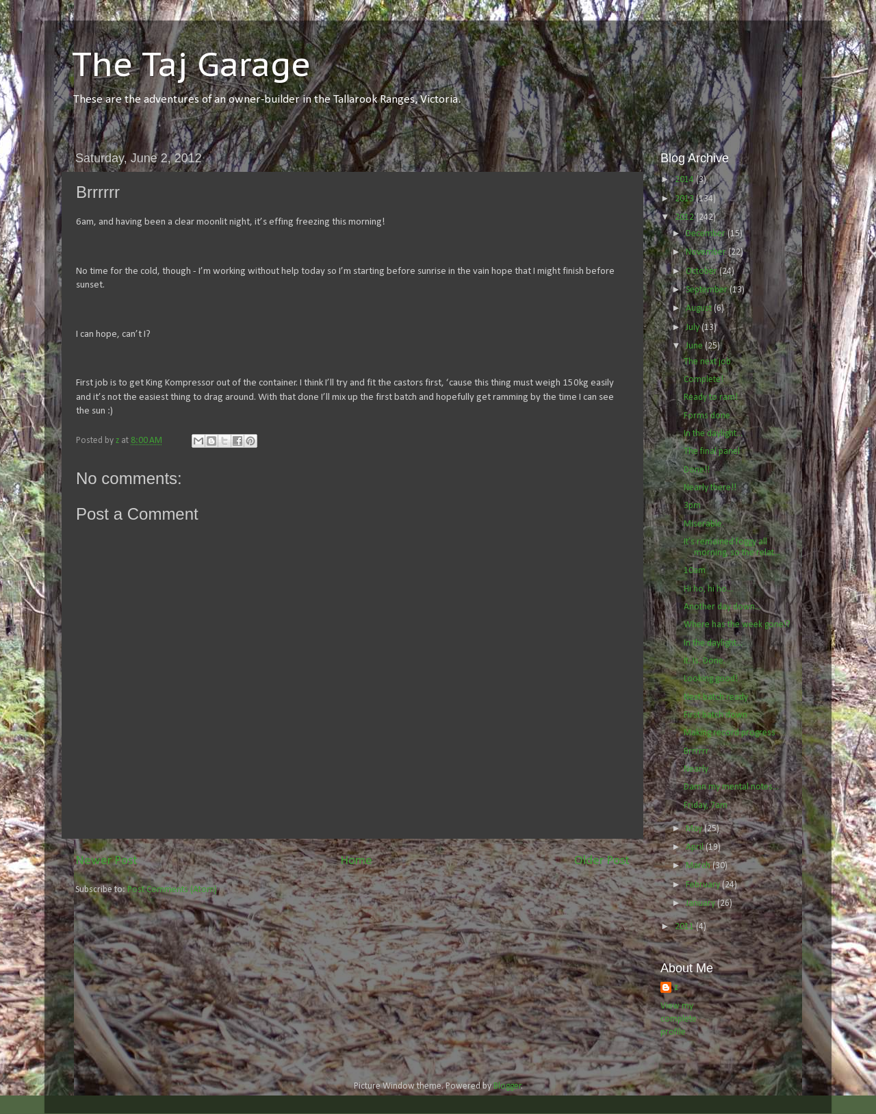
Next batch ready (716, 697)
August (700, 308)
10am (695, 570)
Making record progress (729, 733)
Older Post (602, 861)
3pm (692, 505)
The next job (707, 361)
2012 (685, 217)
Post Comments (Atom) (172, 889)
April (696, 847)
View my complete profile (678, 1019)
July (693, 327)
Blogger (507, 1086)
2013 (685, 198)
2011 (685, 926)
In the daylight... (713, 433)
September (708, 290)
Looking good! (711, 678)
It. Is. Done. (704, 661)
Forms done (707, 416)
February (704, 885)
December (706, 233)
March (699, 865)
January (701, 903)
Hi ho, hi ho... (708, 589)
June (695, 346)
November (707, 252)
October (702, 271)
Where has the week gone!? (737, 624)
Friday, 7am (705, 805)
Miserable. (704, 524)
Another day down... (722, 607)
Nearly (696, 769)
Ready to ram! (711, 397)
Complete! (703, 379)
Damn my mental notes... (731, 787)
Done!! (697, 470)
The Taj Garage (191, 63)
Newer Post (106, 861)
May (695, 828)
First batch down (715, 715)
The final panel (712, 451)
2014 (685, 179)
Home (356, 861)
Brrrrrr (696, 751)
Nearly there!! (710, 487)
